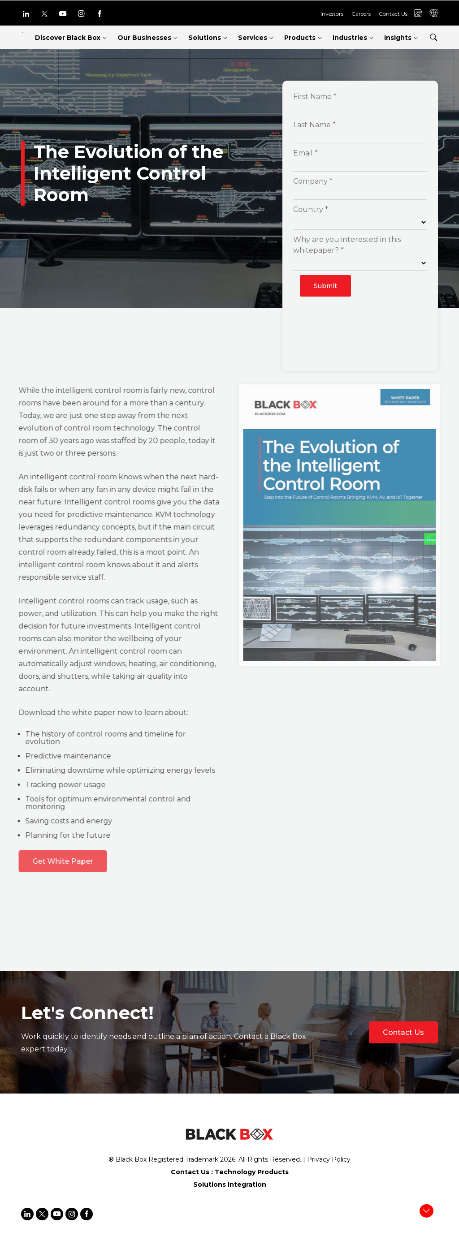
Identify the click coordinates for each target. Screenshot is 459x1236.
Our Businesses (144, 38)
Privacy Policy (329, 1159)
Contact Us (393, 13)
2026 (227, 1159)
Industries (350, 38)
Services (252, 38)
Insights (397, 38)
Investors (331, 13)
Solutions (204, 38)
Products (300, 38)
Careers (361, 13)
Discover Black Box (67, 38)
